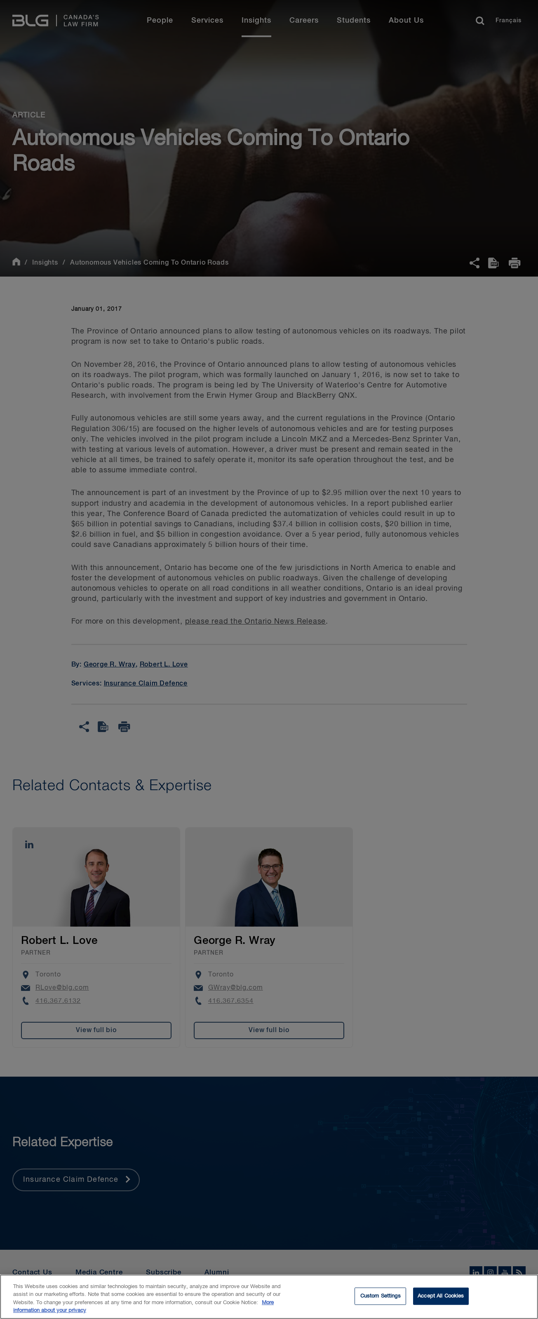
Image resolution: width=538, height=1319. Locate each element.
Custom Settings (380, 1297)
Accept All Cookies (441, 1297)
